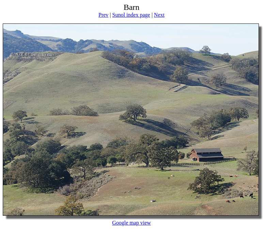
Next (159, 15)
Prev (103, 15)
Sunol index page (131, 15)
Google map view (131, 223)
